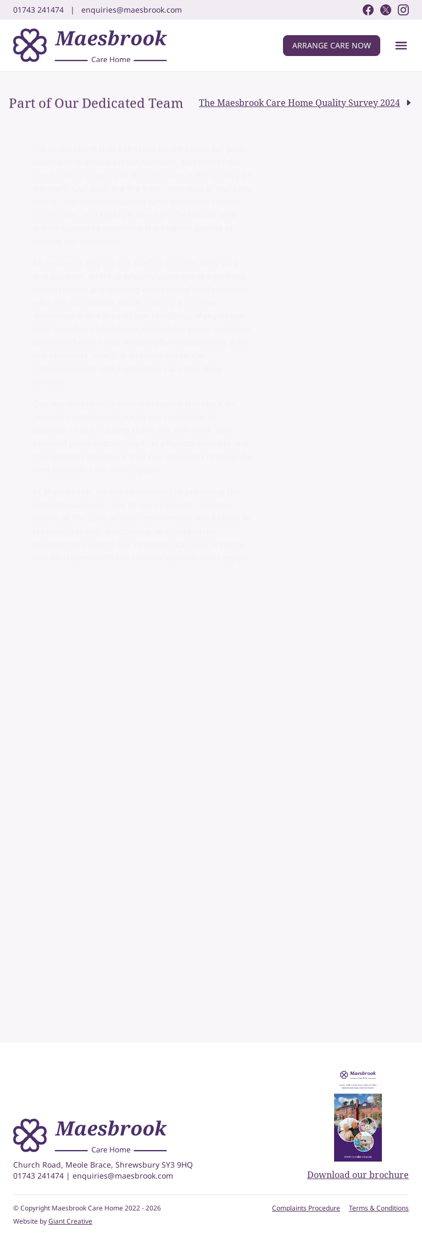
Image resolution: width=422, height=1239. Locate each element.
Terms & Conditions (379, 1208)
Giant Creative (70, 1221)
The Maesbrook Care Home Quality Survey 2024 (306, 103)
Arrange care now (331, 45)
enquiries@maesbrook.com (123, 1175)
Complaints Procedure (306, 1208)
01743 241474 (39, 1175)
